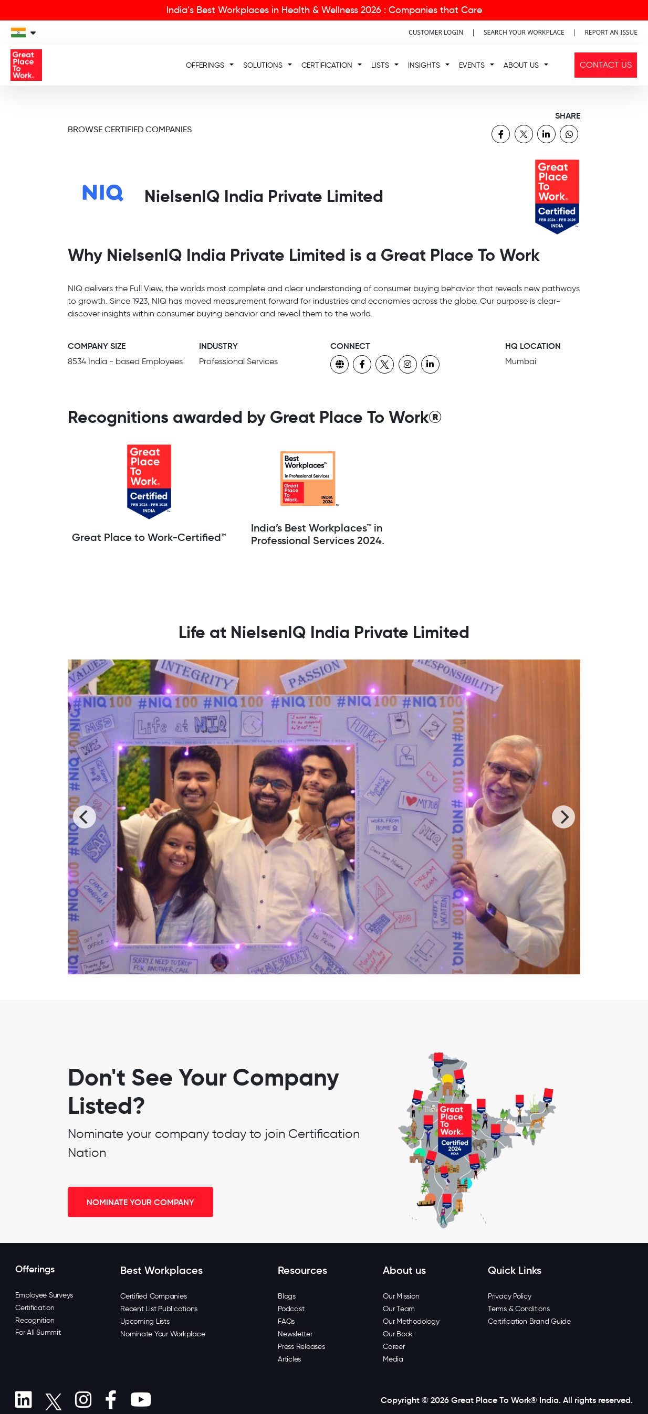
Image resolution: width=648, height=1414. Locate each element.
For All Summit (38, 1332)
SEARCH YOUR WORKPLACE (524, 32)
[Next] (563, 816)
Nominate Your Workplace (162, 1334)
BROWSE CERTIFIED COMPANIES (130, 129)
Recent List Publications (158, 1308)
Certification (35, 1307)
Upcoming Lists (145, 1321)
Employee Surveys (44, 1295)
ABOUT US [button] (521, 65)
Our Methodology (411, 1321)
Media (393, 1359)
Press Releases (301, 1346)
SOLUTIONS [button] (263, 65)
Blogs (287, 1296)
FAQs (286, 1321)
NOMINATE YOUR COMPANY (140, 1202)
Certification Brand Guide (529, 1321)
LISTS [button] (380, 65)
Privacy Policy (509, 1296)
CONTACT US (606, 65)
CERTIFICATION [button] (326, 65)
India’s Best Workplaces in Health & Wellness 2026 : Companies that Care (324, 10)
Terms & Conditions (519, 1308)
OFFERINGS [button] (205, 65)
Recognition (34, 1320)
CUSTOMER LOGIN (436, 32)
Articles (289, 1359)
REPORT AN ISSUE (610, 32)
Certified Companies (153, 1296)
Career (394, 1346)
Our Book (398, 1334)
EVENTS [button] (472, 65)
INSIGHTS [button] (424, 65)
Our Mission (401, 1296)
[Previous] (84, 816)
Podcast (291, 1308)
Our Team (399, 1308)
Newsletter (295, 1334)
